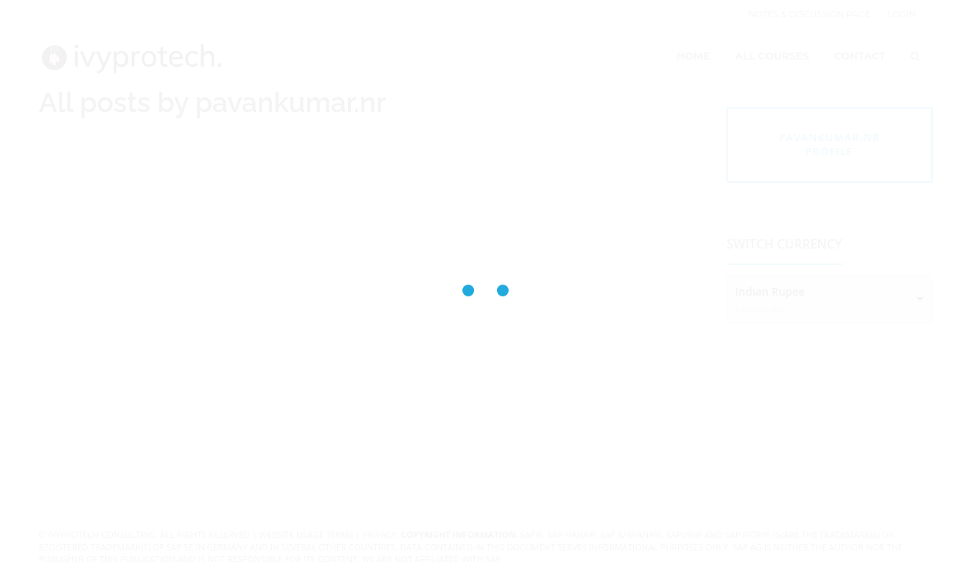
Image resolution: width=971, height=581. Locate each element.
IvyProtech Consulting (102, 534)
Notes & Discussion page (809, 14)
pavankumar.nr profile (829, 144)
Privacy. (381, 534)
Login (901, 14)
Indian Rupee (770, 291)
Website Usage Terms (306, 534)
